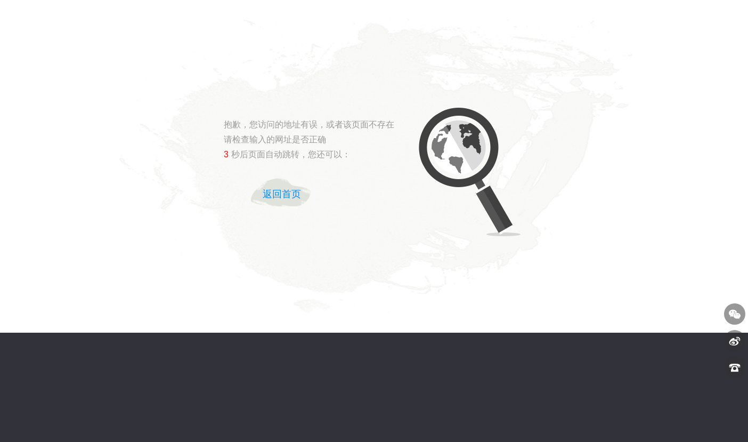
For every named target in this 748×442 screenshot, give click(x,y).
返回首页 (282, 194)
